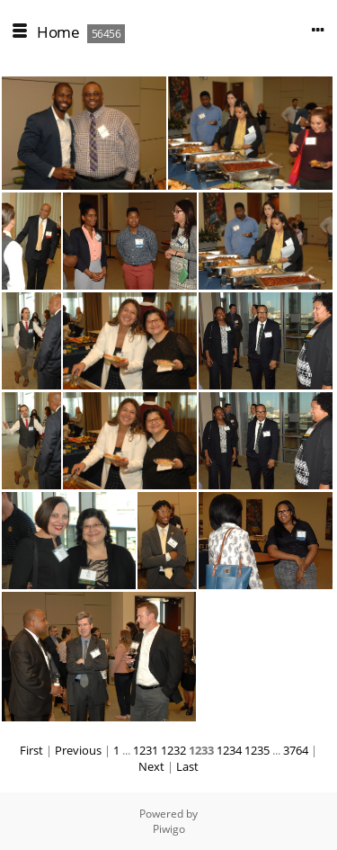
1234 (229, 750)
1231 (145, 750)
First (31, 750)
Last (187, 766)
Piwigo (169, 829)
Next (151, 766)
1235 (257, 750)
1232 (173, 750)
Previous (78, 750)
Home (58, 32)
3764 (295, 750)
